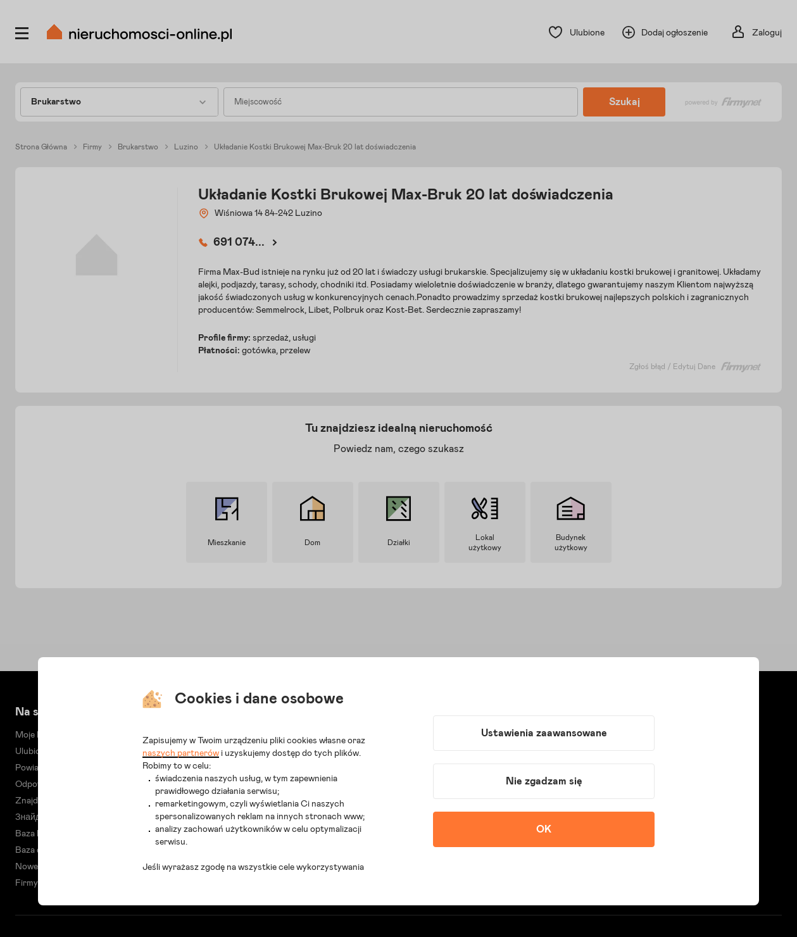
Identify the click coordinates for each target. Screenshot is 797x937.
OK (543, 829)
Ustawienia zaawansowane (544, 733)
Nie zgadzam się (544, 781)
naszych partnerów (180, 753)
